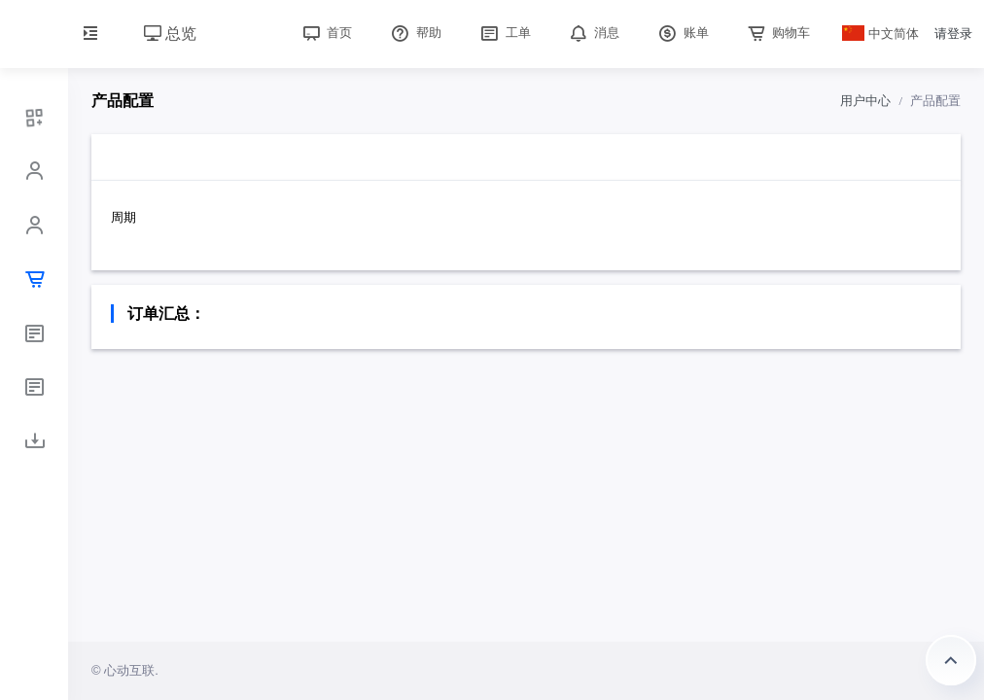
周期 (123, 217)
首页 (326, 32)
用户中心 (865, 100)
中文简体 (881, 33)
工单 (503, 32)
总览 (170, 33)
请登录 (953, 33)
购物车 (777, 32)
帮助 (414, 32)
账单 (681, 32)
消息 (593, 32)
